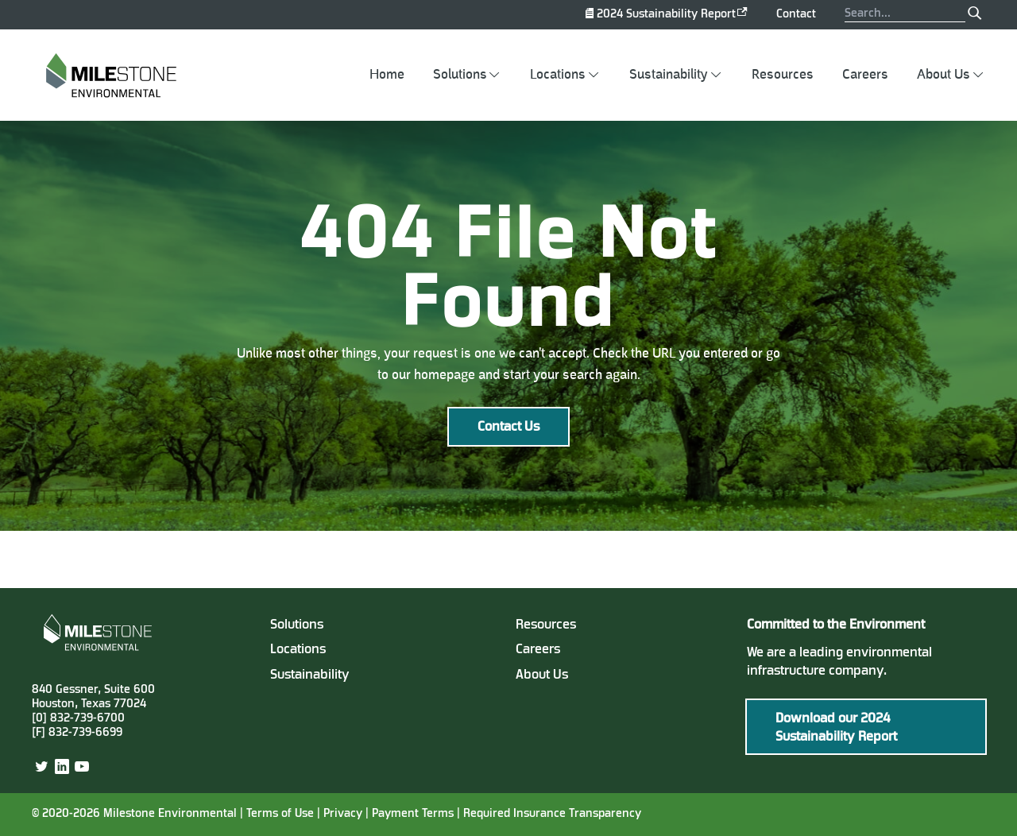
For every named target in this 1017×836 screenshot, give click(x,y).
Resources (783, 75)
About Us (943, 75)
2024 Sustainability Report (666, 15)
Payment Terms (414, 814)
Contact (796, 15)
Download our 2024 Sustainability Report (836, 728)
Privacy (342, 814)
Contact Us (508, 427)
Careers (865, 75)
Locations (558, 75)
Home (386, 75)
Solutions (460, 75)
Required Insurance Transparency (552, 814)
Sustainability (668, 75)
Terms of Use (280, 814)
